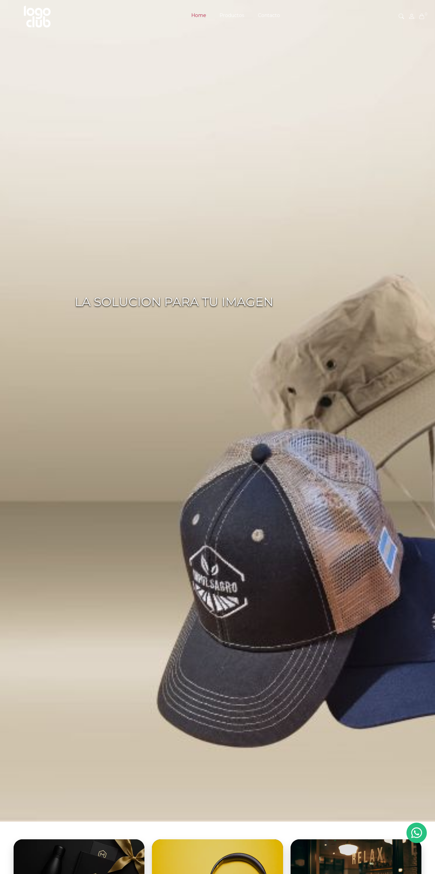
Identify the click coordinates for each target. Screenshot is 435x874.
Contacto (269, 15)
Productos (232, 15)
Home (198, 15)
